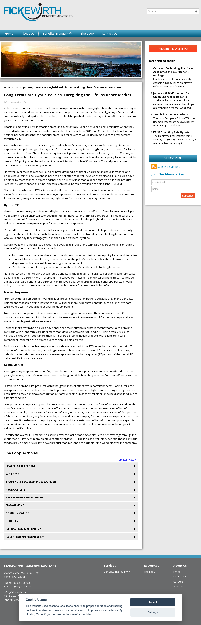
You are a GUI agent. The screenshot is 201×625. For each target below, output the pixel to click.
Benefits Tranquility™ (57, 33)
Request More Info (173, 48)
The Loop (87, 33)
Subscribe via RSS (165, 167)
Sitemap (178, 586)
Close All (133, 459)
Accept (153, 602)
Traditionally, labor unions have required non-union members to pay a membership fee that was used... (174, 100)
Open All (122, 459)
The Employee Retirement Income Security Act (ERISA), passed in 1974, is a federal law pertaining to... (174, 138)
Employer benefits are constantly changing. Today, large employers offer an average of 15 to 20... (173, 77)
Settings (153, 612)
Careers (178, 581)
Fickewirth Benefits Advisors (30, 566)
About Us (28, 33)
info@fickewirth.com (15, 592)
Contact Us (109, 33)
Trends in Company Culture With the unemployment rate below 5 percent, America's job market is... (174, 120)
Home (9, 33)
